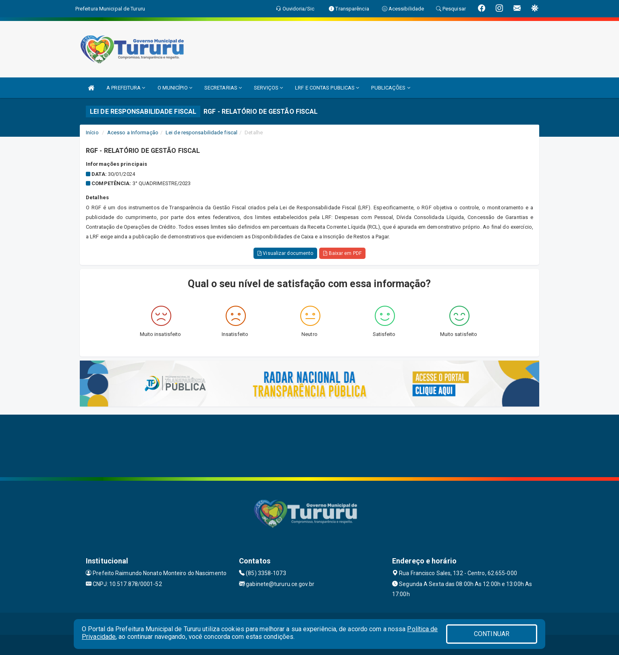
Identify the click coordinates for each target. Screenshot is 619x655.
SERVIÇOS (268, 88)
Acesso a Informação (132, 132)
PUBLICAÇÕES (390, 88)
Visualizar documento (285, 253)
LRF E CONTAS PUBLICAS (327, 88)
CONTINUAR (491, 634)
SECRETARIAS (223, 88)
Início (92, 132)
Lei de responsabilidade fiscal (201, 132)
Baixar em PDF (342, 253)
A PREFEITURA (125, 88)
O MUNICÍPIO (175, 88)
